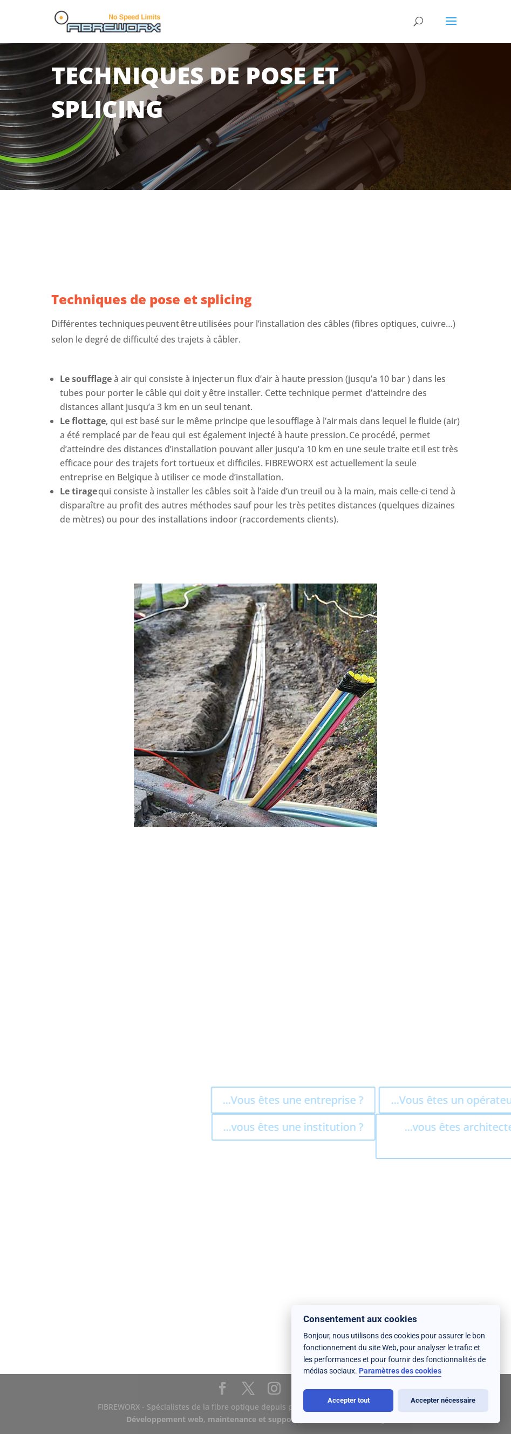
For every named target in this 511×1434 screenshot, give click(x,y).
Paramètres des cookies (400, 1371)
